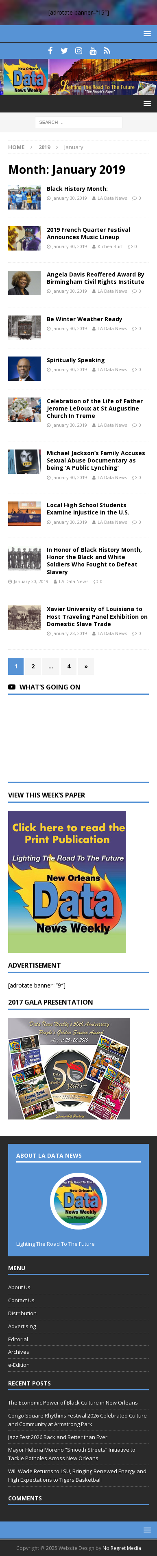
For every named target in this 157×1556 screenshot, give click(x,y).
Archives (18, 1351)
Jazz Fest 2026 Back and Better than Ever (57, 1437)
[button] (146, 33)
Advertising (22, 1326)
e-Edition (19, 1364)
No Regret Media (121, 1548)
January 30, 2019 (69, 198)
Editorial (18, 1339)
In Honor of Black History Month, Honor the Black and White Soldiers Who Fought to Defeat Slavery (94, 561)
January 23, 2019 (69, 633)
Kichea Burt (110, 246)
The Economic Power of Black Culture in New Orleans (73, 1402)
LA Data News (112, 198)
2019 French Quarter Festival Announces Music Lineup (88, 233)
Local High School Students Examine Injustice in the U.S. (88, 508)
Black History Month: (77, 188)
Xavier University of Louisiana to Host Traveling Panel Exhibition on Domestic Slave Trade (97, 616)
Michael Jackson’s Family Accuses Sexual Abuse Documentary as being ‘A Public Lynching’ (96, 460)
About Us (19, 1287)
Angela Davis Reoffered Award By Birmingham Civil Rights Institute (95, 277)
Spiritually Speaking (76, 360)
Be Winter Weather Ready (84, 319)
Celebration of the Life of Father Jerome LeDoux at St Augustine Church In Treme (95, 408)
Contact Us (21, 1300)
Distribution (22, 1313)
